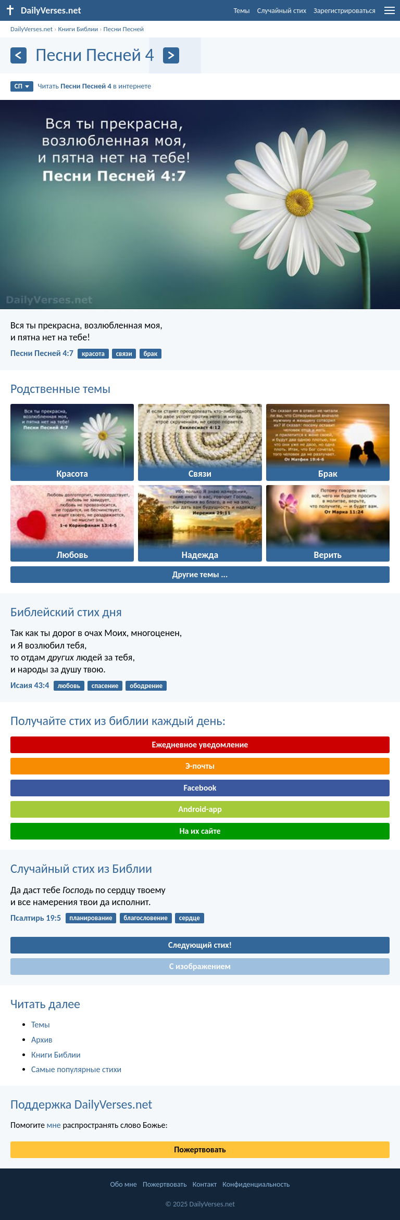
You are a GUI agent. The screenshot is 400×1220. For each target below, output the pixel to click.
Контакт (205, 1184)
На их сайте (199, 831)
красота (93, 354)
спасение (105, 686)
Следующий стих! (200, 945)
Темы (241, 10)
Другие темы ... (200, 574)
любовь (68, 686)
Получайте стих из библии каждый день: (118, 720)
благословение (145, 918)
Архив (42, 1040)
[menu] (389, 14)
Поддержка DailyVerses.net (81, 1104)
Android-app (199, 809)
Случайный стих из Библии (81, 868)
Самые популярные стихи (76, 1069)
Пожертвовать (200, 1149)
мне (53, 1125)
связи (124, 354)
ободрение (146, 686)
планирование (90, 918)
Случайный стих (281, 10)
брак (150, 354)
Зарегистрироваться (345, 10)
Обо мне (123, 1184)
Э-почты (200, 766)
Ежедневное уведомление (200, 744)
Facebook (199, 788)
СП (22, 86)
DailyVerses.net (31, 29)
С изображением (200, 966)
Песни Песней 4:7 (41, 353)
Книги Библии (78, 29)
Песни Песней (124, 29)
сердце (189, 918)
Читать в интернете (95, 86)
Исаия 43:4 (29, 685)
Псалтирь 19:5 (35, 918)
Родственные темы (60, 388)
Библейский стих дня (66, 611)
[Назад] (18, 55)
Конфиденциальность (256, 1184)
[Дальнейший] (171, 55)
